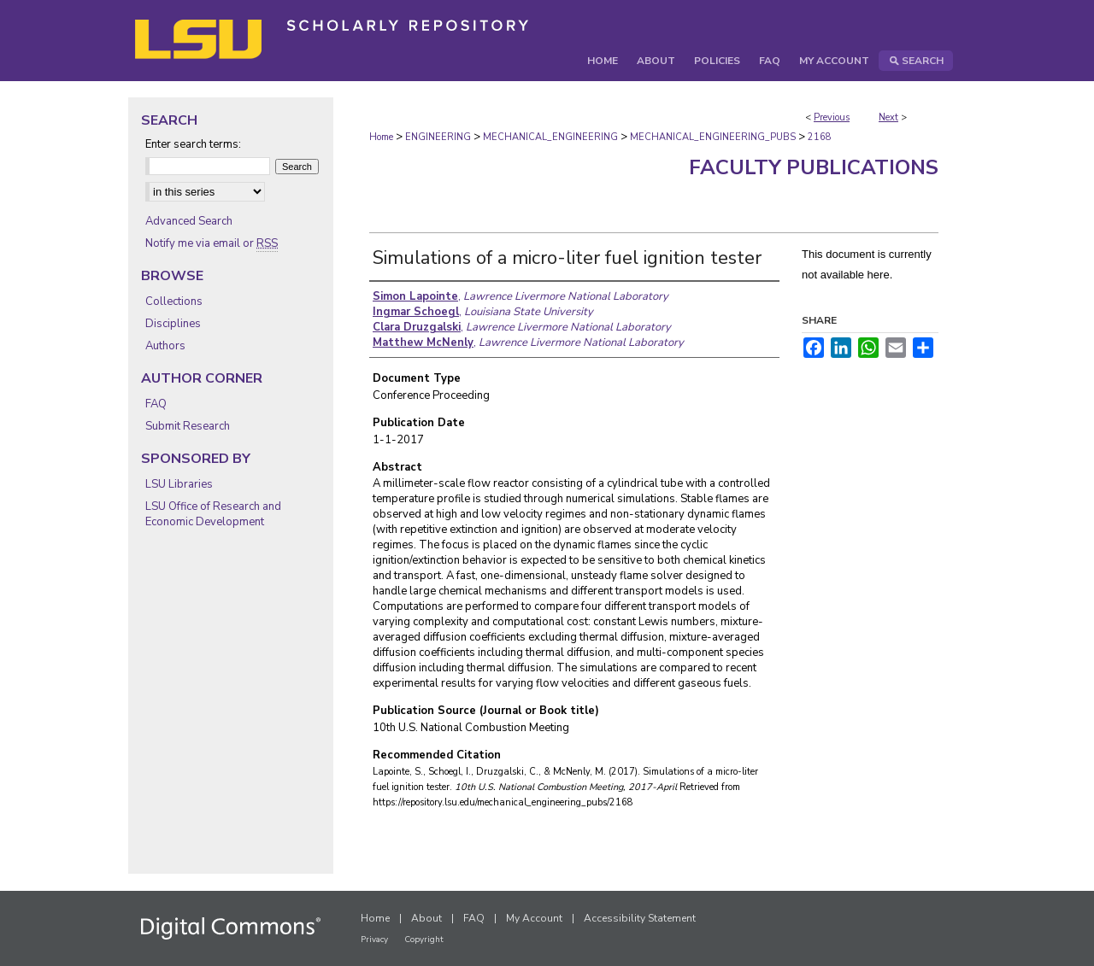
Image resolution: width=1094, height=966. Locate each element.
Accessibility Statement (640, 918)
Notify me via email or (211, 243)
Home (381, 137)
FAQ (156, 404)
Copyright (424, 940)
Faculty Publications (813, 167)
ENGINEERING (438, 137)
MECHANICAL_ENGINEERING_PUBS (713, 137)
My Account (534, 918)
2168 (820, 137)
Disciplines (173, 323)
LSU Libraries (179, 484)
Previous (832, 117)
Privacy (374, 940)
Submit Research (187, 426)
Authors (165, 346)
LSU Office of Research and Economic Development (213, 514)
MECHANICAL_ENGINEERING (550, 137)
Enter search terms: (193, 144)
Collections (174, 301)
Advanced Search (188, 221)
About (426, 918)
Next (888, 117)
